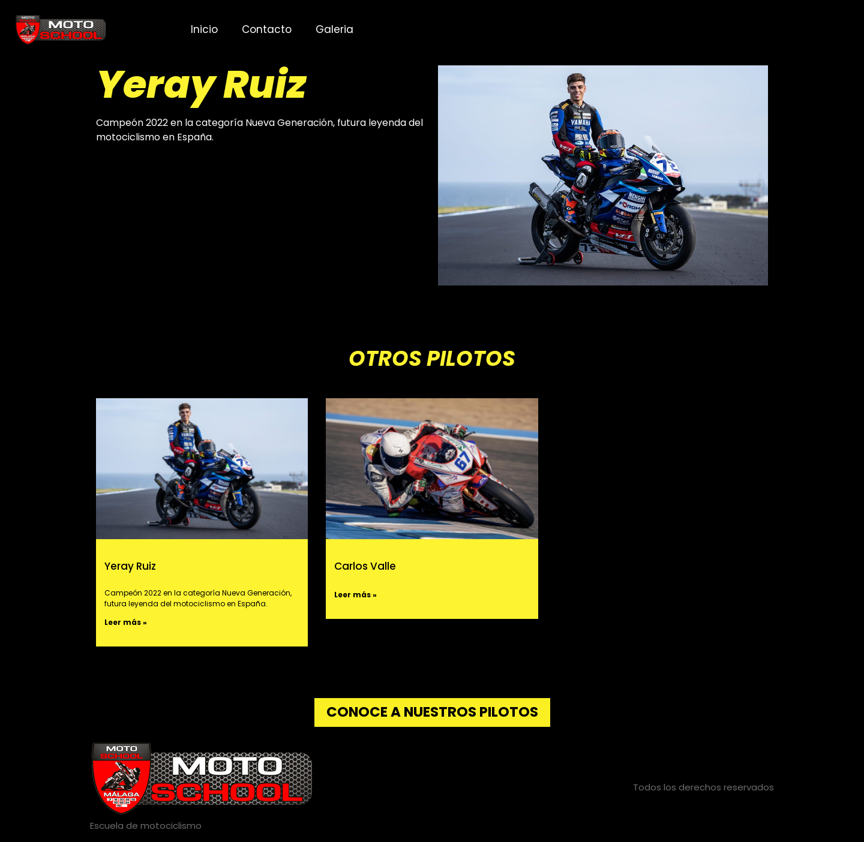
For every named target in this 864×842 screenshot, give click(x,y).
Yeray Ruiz (130, 566)
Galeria (334, 29)
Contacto (267, 29)
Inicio (204, 29)
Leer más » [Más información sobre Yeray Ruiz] (125, 622)
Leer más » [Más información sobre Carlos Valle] (355, 595)
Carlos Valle (365, 566)
